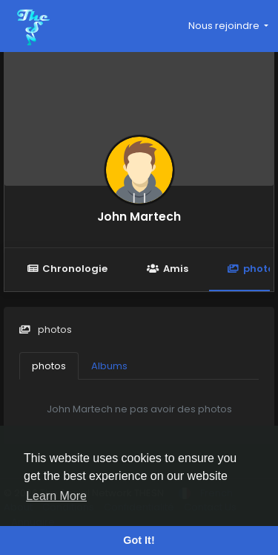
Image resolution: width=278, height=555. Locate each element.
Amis (167, 269)
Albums (109, 366)
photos (49, 366)
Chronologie (67, 269)
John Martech (139, 216)
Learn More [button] (56, 496)
